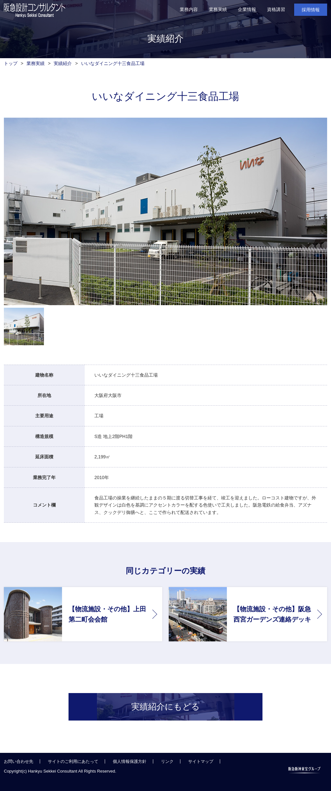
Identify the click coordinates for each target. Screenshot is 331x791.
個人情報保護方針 (129, 772)
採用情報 (311, 9)
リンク (167, 772)
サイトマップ (200, 772)
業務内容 (189, 9)
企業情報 (247, 9)
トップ (10, 63)
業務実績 (218, 9)
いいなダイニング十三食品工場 (112, 63)
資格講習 (276, 9)
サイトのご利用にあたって (73, 772)
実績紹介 (63, 63)
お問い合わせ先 (18, 772)
